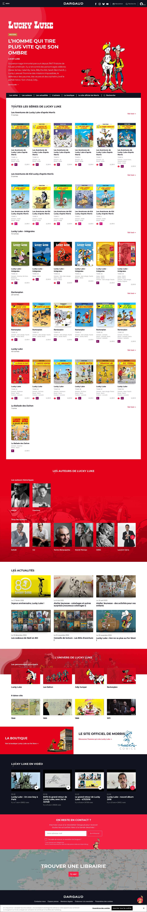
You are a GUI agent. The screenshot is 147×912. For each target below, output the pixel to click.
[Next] (132, 537)
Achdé (13, 550)
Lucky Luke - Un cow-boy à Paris (24, 798)
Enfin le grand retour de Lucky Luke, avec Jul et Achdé (55, 799)
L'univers (56, 95)
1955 (45, 718)
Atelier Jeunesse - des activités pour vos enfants (116, 604)
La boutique (69, 95)
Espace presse (53, 901)
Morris (13, 510)
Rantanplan (112, 687)
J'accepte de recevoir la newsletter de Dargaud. (64, 839)
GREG (98, 550)
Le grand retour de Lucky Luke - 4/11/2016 (87, 798)
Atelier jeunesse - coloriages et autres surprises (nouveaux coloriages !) (72, 604)
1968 (77, 718)
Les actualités (42, 95)
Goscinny (36, 510)
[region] (73, 908)
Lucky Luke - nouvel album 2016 (120, 798)
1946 (13, 718)
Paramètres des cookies (104, 901)
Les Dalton (48, 687)
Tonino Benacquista (62, 550)
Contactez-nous (40, 901)
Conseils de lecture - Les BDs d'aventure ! (73, 639)
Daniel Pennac (81, 550)
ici (87, 844)
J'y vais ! (73, 874)
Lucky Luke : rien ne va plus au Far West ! (116, 639)
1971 (108, 718)
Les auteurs (27, 95)
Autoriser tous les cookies (122, 908)
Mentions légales (67, 901)
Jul (33, 550)
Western (12, 34)
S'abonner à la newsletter (84, 901)
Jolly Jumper (81, 687)
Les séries (13, 95)
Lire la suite (12, 84)
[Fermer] (143, 908)
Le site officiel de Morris (88, 95)
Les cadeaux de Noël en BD (24, 638)
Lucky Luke (16, 687)
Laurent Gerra (123, 550)
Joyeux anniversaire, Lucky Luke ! (27, 603)
